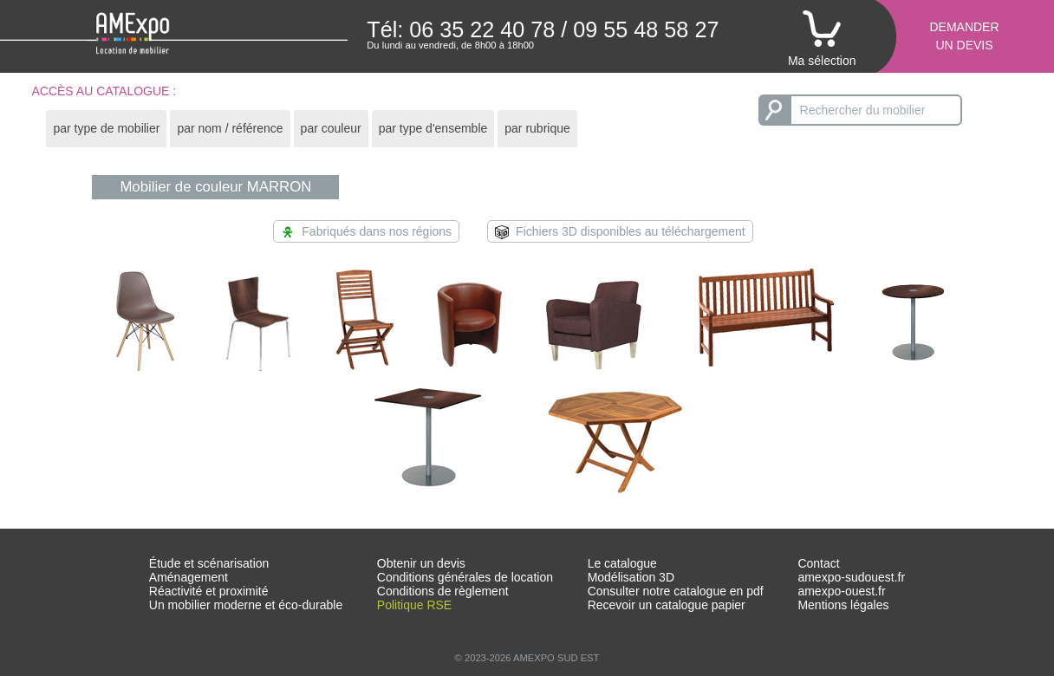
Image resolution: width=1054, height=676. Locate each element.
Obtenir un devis (421, 563)
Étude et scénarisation (209, 563)
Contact (818, 563)
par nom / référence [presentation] (230, 128)
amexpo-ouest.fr (841, 591)
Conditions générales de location (465, 577)
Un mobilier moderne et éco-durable (245, 605)
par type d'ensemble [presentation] (433, 128)
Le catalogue (622, 563)
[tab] (106, 128)
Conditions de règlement (443, 591)
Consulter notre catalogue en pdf (676, 591)
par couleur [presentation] (331, 128)
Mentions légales (842, 605)
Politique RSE (414, 605)
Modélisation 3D (631, 577)
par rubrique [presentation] (537, 128)
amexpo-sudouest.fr (851, 577)
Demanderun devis (964, 36)
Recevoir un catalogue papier (666, 605)
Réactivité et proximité (209, 591)
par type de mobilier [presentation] (106, 128)
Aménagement (188, 577)
